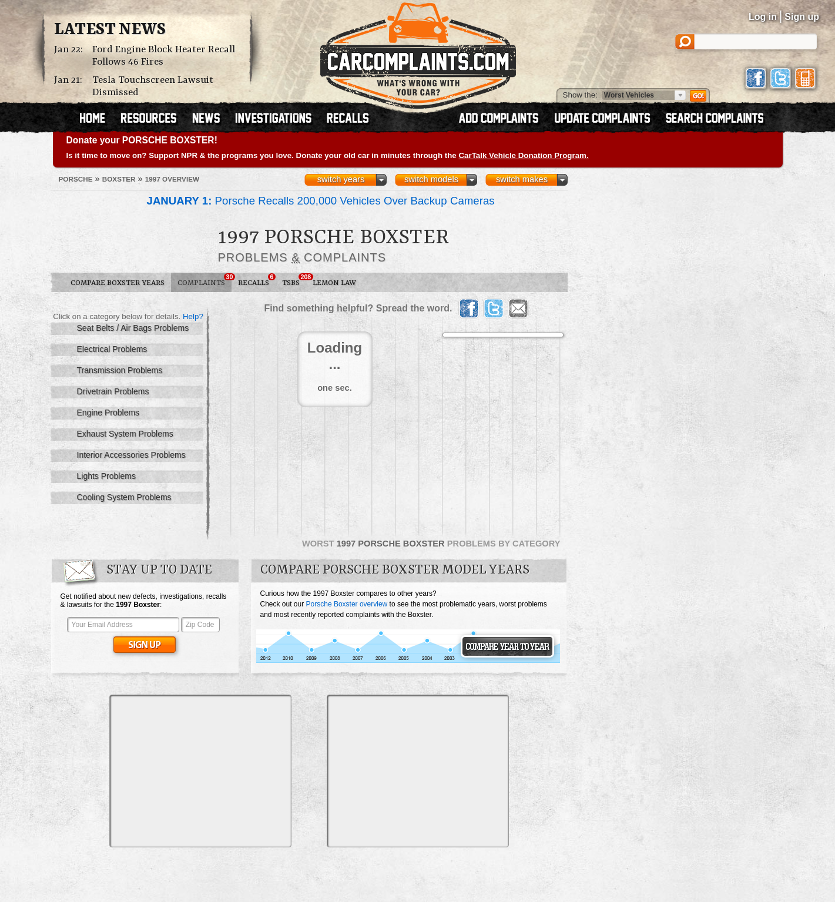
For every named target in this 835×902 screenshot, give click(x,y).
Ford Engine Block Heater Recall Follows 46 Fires (163, 56)
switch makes (522, 179)
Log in (763, 17)
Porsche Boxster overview (347, 604)
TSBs (294, 280)
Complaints (204, 280)
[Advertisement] (200, 771)
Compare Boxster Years (118, 283)
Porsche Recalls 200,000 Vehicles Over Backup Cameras (321, 201)
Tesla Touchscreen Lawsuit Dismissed (152, 86)
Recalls (257, 280)
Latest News (110, 30)
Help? (193, 316)
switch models (431, 179)
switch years (341, 179)
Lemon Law (334, 283)
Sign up (801, 17)
